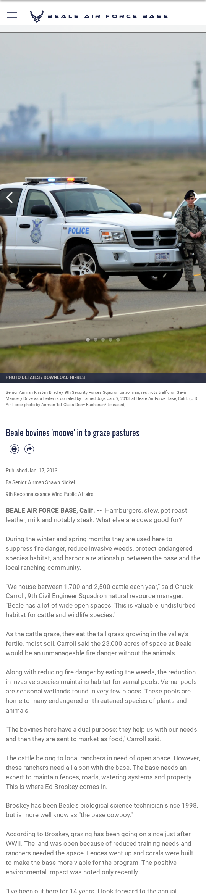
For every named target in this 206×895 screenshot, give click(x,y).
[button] (12, 16)
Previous (10, 197)
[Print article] (14, 449)
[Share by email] (29, 449)
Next (195, 197)
